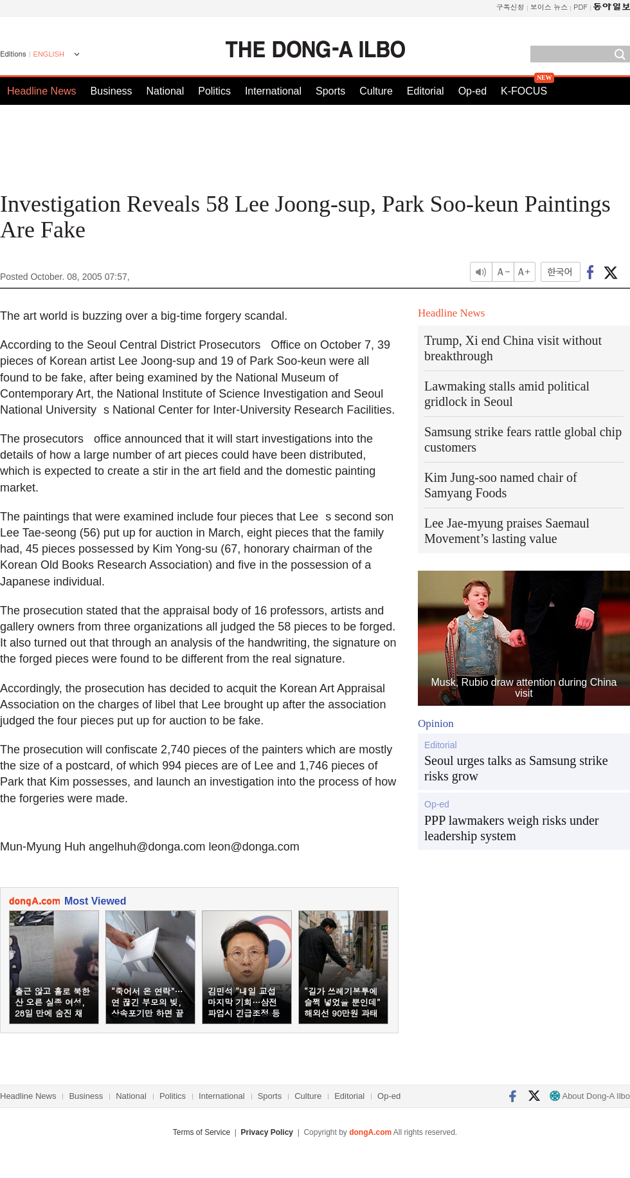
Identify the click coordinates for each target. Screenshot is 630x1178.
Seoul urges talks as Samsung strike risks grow (516, 768)
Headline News (41, 91)
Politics (214, 91)
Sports (330, 91)
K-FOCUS (524, 91)
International (273, 91)
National (165, 91)
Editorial (425, 91)
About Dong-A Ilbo (590, 1096)
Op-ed (472, 91)
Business (111, 91)
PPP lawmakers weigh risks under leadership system (511, 828)
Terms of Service (201, 1132)
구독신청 (510, 7)
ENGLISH (48, 54)
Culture (376, 91)
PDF (580, 7)
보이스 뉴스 (549, 7)
